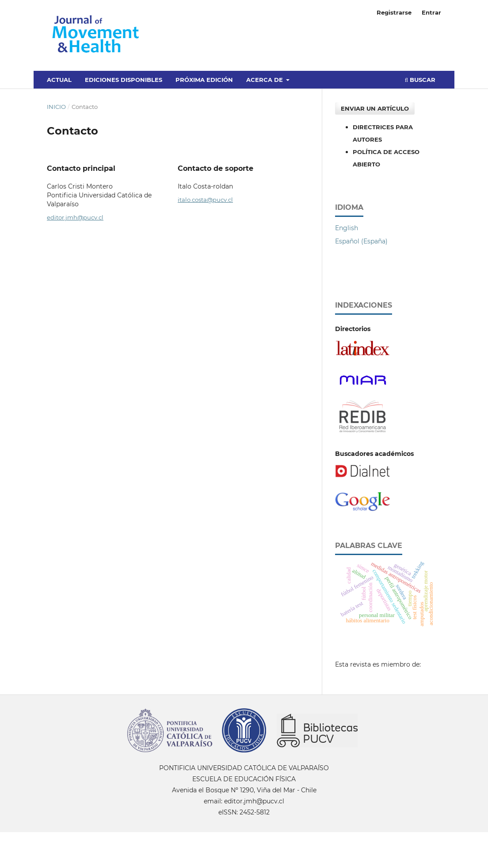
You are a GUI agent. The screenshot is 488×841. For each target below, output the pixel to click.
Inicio (56, 106)
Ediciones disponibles (123, 79)
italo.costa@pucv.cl (205, 199)
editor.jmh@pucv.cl (75, 217)
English (346, 228)
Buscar (420, 79)
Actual (59, 79)
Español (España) (361, 241)
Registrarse (394, 12)
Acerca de (265, 79)
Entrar (431, 12)
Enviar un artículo (375, 108)
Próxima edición (204, 79)
